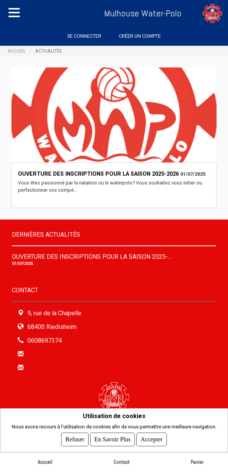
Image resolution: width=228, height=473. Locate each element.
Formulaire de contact (58, 368)
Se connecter (84, 36)
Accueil (17, 51)
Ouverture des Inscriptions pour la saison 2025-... (91, 256)
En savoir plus (29, 269)
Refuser (74, 439)
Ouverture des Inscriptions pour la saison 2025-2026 (98, 174)
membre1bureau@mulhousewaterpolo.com (86, 354)
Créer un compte (140, 36)
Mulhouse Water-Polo (124, 13)
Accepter (152, 439)
